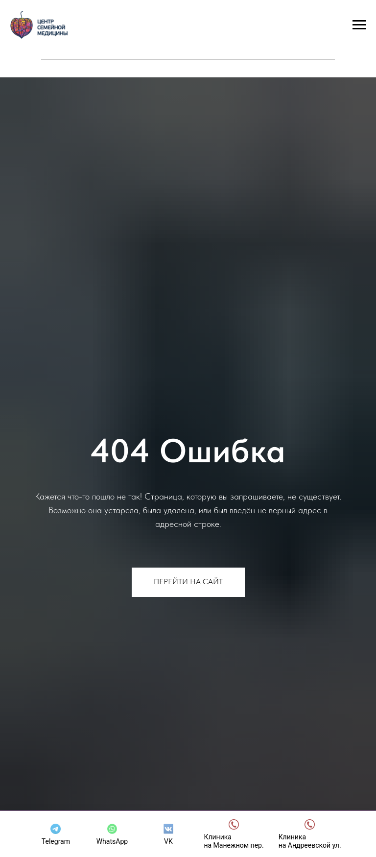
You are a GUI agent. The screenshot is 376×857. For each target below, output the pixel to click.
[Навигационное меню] (359, 25)
